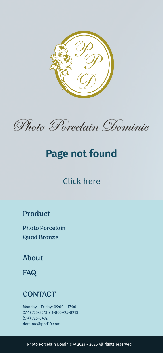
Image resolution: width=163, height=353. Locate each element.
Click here (81, 181)
